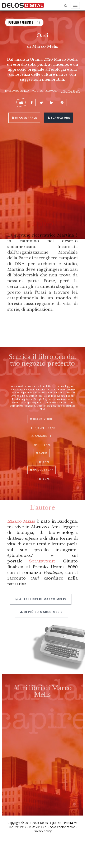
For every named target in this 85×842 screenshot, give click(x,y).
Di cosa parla (24, 117)
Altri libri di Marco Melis (40, 596)
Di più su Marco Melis (41, 608)
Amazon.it (41, 433)
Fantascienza (70, 90)
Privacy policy (42, 831)
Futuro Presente (20, 22)
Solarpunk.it (42, 560)
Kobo (41, 450)
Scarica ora (59, 117)
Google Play (41, 467)
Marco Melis (45, 46)
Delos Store (41, 416)
